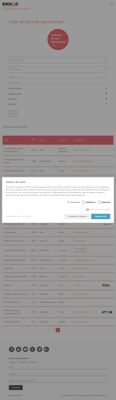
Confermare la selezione (77, 216)
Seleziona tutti (100, 216)
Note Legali (26, 216)
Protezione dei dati (13, 216)
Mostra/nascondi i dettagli (100, 210)
